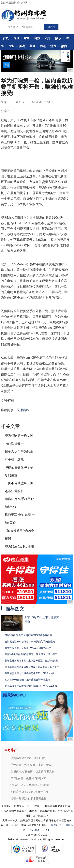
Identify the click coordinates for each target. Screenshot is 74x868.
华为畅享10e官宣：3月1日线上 (29, 758)
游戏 (22, 46)
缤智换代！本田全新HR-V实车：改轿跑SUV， (29, 648)
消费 (53, 46)
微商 (64, 46)
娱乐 (58, 38)
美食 (32, 46)
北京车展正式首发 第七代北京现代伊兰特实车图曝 (31, 686)
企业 (11, 46)
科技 (37, 38)
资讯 (16, 38)
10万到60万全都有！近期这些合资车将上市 (27, 679)
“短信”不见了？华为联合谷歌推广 (30, 785)
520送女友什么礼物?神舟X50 (28, 778)
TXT (46, 830)
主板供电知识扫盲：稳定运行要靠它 (32, 771)
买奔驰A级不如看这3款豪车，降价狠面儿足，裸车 (31, 654)
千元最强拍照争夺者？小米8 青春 (31, 764)
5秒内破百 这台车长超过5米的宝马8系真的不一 (29, 635)
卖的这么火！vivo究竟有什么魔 (29, 791)
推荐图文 (14, 608)
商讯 (43, 46)
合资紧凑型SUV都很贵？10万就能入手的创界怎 (30, 641)
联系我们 (56, 825)
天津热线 (23, 410)
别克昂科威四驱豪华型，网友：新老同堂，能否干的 (32, 667)
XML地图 (35, 830)
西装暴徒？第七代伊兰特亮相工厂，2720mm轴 (29, 673)
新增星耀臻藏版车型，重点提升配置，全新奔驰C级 (32, 660)
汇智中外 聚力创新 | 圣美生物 (28, 798)
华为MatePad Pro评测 (19, 546)
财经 (27, 38)
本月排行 (10, 750)
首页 (6, 38)
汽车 (48, 38)
